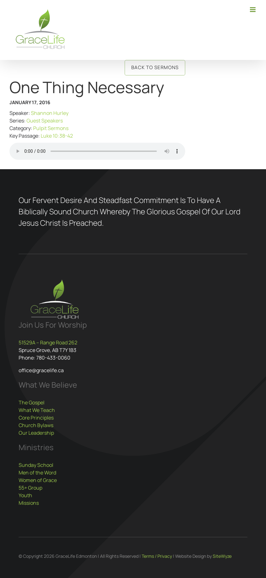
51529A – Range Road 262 (48, 342)
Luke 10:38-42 (57, 135)
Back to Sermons (155, 67)
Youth (25, 495)
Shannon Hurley (49, 113)
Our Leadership (36, 432)
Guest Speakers (45, 120)
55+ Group (30, 487)
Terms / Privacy (157, 556)
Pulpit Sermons (50, 128)
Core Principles (36, 417)
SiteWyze (222, 556)
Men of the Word (37, 472)
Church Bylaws (36, 425)
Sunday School (36, 465)
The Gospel (31, 402)
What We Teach (37, 410)
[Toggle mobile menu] (253, 9)
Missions (29, 502)
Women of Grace (38, 480)
